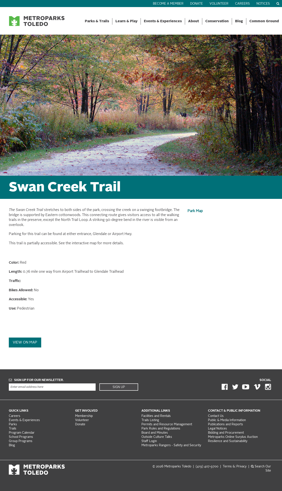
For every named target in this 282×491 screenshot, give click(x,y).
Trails (12, 428)
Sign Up (119, 387)
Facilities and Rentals (156, 416)
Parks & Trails (97, 21)
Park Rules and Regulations (160, 428)
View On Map (25, 342)
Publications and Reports (225, 424)
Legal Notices (217, 428)
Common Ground (264, 21)
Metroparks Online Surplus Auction (233, 437)
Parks (13, 424)
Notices (263, 3)
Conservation (217, 21)
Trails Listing (150, 420)
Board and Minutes (154, 432)
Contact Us (216, 416)
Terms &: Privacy (235, 466)
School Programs (21, 437)
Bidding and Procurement (226, 432)
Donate (196, 3)
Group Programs (20, 441)
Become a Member (168, 3)
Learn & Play (126, 21)
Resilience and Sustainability (227, 441)
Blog (239, 21)
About (193, 21)
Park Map (195, 211)
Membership (84, 416)
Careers (242, 3)
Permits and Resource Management (166, 424)
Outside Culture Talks (156, 437)
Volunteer (219, 3)
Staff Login (149, 441)
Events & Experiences (163, 21)
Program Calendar (22, 432)
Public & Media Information (227, 420)
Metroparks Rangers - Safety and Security (171, 445)
